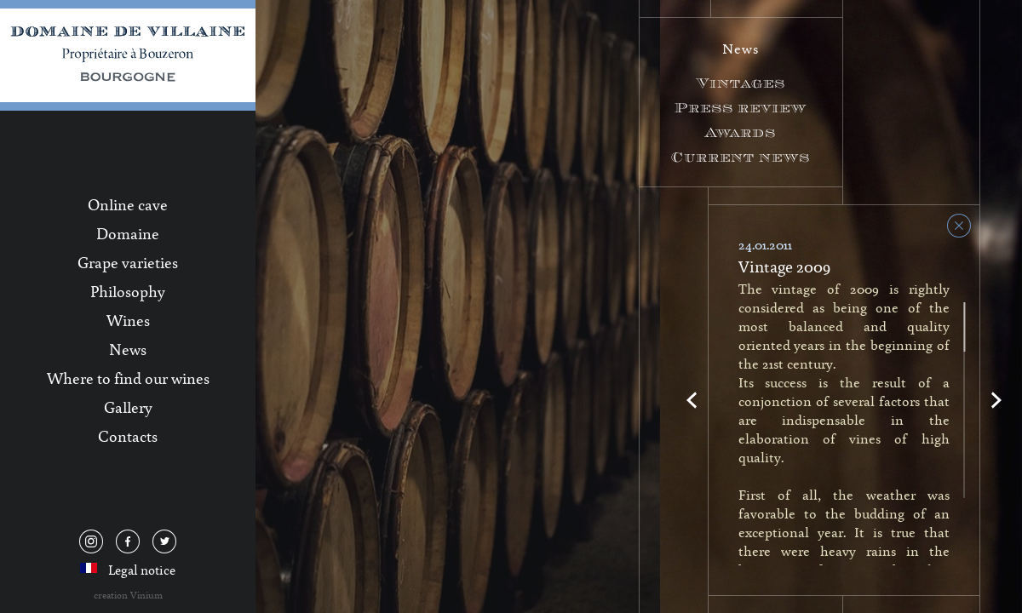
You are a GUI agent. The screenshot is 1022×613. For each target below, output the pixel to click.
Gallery (128, 407)
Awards (740, 132)
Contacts (128, 436)
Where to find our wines (128, 378)
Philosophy (127, 291)
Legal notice (141, 569)
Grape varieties (128, 262)
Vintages (741, 83)
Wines (128, 320)
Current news (740, 157)
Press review (741, 108)
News (127, 349)
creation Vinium (128, 594)
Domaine (127, 233)
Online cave (128, 204)
